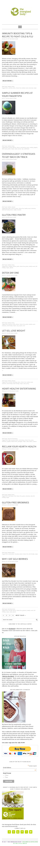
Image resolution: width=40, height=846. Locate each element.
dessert (21, 554)
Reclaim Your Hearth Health (19, 446)
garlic (18, 266)
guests (27, 147)
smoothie (19, 209)
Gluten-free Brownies (15, 502)
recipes (35, 88)
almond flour (11, 554)
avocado (10, 147)
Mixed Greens (14, 441)
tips (22, 148)
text (7, 777)
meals (5, 148)
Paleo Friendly (16, 383)
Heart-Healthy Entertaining (19, 388)
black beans (10, 496)
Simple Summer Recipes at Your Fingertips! (17, 94)
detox (14, 88)
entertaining (23, 147)
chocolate (17, 554)
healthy (31, 147)
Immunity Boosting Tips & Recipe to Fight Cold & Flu (17, 35)
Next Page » (21, 615)
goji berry (24, 610)
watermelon (26, 148)
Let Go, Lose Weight (13, 330)
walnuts (35, 441)
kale (3, 209)
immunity (31, 88)
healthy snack (25, 88)
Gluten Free (18, 88)
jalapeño (35, 147)
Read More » (8, 80)
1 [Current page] (3, 615)
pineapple (20, 441)
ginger (16, 208)
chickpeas (10, 266)
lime (3, 148)
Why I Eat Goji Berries (15, 559)
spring (27, 383)
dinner (18, 147)
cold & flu (10, 88)
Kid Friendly (7, 209)
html (7, 775)
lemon (11, 209)
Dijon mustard (11, 440)
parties (9, 148)
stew (24, 325)
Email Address (19, 767)
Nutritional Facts (11, 609)
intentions (33, 208)
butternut (10, 324)
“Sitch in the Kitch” (8, 676)
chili (15, 496)
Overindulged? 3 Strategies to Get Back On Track (18, 155)
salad (16, 148)
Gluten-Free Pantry (14, 214)
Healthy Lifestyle (11, 207)
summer (19, 148)
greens (26, 266)
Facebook (12, 628)
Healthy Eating (11, 86)
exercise (13, 208)
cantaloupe (14, 382)
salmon (30, 441)
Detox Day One (10, 272)
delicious (14, 147)
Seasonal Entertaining (13, 438)
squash (20, 325)
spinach (11, 267)
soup (18, 325)
